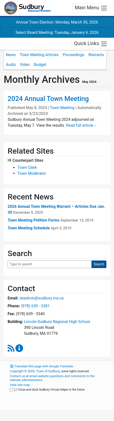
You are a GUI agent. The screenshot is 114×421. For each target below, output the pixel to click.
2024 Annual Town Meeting (48, 99)
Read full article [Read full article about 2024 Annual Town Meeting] (81, 125)
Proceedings (73, 54)
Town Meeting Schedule (29, 228)
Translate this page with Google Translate (41, 366)
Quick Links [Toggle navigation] (91, 44)
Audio (11, 64)
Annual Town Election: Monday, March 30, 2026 (57, 22)
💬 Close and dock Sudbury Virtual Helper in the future (49, 389)
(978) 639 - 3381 (35, 306)
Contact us (17, 376)
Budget (40, 64)
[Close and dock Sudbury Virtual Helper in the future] (11, 389)
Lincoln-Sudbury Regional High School (57, 321)
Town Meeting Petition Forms (33, 220)
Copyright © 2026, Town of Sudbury (35, 371)
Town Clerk (27, 167)
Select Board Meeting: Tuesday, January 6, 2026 (56, 32)
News (11, 54)
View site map (20, 385)
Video (25, 64)
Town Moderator (31, 173)
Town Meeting (62, 107)
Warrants (96, 54)
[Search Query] (50, 264)
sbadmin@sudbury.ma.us (41, 298)
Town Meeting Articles (39, 54)
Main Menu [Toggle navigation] (91, 8)
